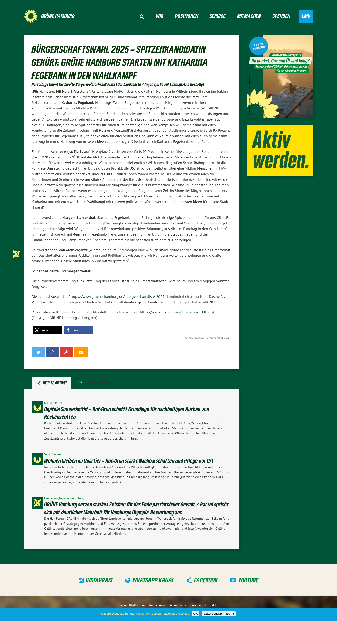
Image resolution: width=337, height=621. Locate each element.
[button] (47, 330)
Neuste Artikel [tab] (55, 382)
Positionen (186, 16)
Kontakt (210, 605)
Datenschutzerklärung (219, 613)
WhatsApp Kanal (153, 580)
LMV (306, 16)
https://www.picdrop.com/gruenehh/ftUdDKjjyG (178, 312)
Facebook (206, 580)
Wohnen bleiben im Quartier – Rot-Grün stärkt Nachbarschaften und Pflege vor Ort (129, 460)
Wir (159, 16)
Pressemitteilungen (131, 605)
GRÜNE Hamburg (58, 16)
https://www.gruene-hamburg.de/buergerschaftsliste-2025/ (119, 296)
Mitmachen (249, 16)
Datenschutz (177, 605)
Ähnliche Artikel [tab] (98, 382)
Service (218, 16)
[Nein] (331, 614)
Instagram (99, 580)
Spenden (281, 16)
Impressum (157, 605)
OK (195, 613)
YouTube (248, 580)
